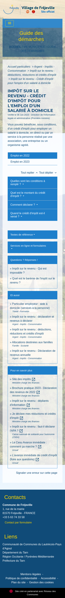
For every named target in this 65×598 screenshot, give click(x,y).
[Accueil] (29, 9)
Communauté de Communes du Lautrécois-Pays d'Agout (32, 546)
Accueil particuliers (19, 66)
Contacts (15, 497)
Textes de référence (21, 234)
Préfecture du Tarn (14, 560)
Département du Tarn (15, 552)
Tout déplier (48, 172)
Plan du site (18, 582)
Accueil (15, 46)
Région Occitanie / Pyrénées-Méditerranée (28, 556)
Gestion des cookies (41, 582)
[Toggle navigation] (9, 23)
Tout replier (30, 172)
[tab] (32, 155)
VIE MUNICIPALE (34, 46)
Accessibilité (48, 578)
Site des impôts (24, 379)
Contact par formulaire (18, 522)
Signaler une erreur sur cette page (36, 472)
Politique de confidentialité (21, 578)
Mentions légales (30, 574)
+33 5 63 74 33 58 (14, 517)
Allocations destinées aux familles (32, 342)
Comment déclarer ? (23, 204)
